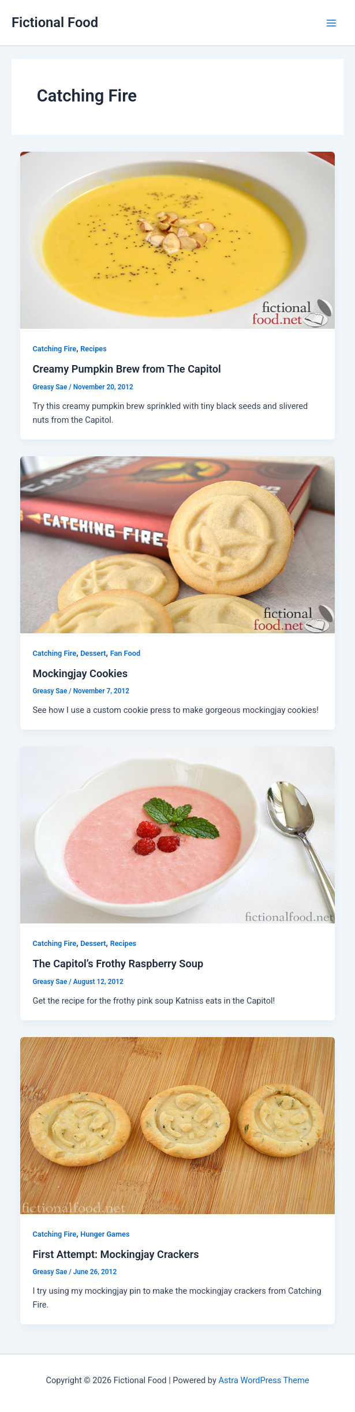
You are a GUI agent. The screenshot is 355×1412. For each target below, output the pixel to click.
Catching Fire (54, 348)
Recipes (93, 348)
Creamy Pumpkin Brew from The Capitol (126, 369)
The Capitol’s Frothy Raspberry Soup (117, 963)
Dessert (93, 653)
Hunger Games (104, 1234)
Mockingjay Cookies (80, 673)
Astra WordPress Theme (263, 1380)
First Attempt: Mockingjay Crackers (115, 1254)
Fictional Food (55, 22)
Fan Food (125, 653)
